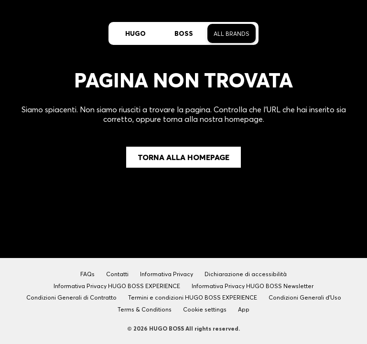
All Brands (231, 33)
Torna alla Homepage (183, 157)
